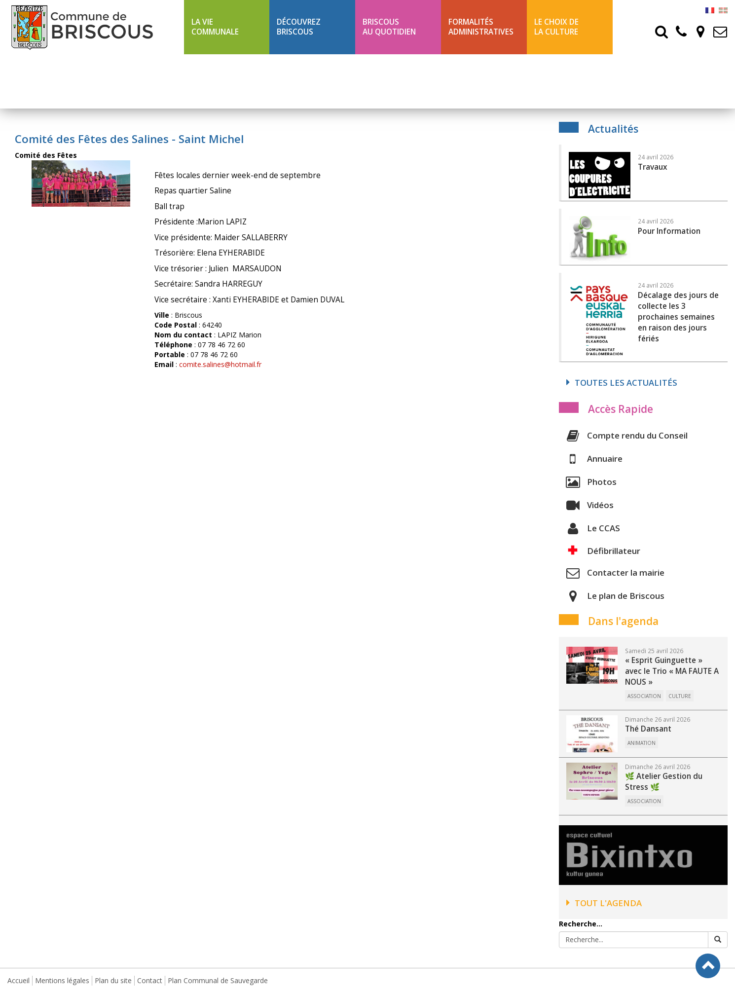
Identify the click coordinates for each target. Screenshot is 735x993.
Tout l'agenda (604, 903)
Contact (149, 980)
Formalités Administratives (481, 27)
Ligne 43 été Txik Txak (223, 81)
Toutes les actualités (621, 382)
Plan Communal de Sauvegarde (218, 980)
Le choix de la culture (556, 27)
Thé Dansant (648, 729)
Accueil (18, 980)
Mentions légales (62, 980)
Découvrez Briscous (299, 27)
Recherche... (580, 923)
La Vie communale (215, 27)
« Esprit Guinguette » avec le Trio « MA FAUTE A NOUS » (672, 671)
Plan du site (113, 980)
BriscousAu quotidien (389, 27)
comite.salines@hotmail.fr (220, 364)
